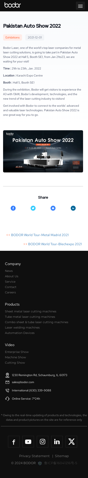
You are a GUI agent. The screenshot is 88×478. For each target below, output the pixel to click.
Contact (10, 287)
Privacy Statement (34, 456)
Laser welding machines (22, 327)
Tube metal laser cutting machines (30, 317)
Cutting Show (15, 362)
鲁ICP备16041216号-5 (60, 463)
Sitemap (62, 456)
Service (10, 281)
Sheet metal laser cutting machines (30, 311)
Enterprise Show (17, 352)
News (9, 271)
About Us (11, 276)
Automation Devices (20, 333)
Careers (10, 292)
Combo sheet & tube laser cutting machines (36, 322)
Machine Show (15, 357)
